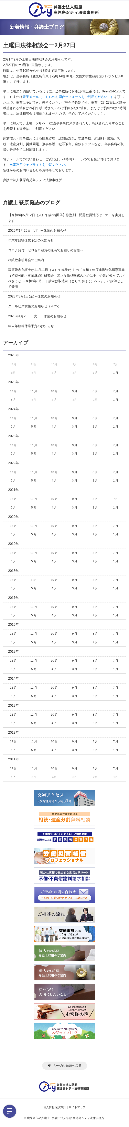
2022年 (13, 463)
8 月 (95, 391)
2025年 (13, 382)
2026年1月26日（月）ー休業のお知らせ (37, 230)
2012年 (13, 732)
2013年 (13, 705)
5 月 (33, 426)
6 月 (13, 399)
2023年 (13, 436)
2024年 (13, 409)
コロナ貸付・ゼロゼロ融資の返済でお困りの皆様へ (45, 250)
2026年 (13, 355)
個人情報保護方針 (54, 1107)
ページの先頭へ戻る (67, 1065)
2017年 (13, 597)
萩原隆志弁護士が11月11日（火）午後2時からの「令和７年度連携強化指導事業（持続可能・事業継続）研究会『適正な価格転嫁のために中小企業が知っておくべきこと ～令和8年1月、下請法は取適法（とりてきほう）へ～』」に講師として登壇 (67, 278)
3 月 (74, 426)
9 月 (74, 391)
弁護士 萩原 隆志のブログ (31, 202)
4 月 (54, 372)
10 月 (54, 391)
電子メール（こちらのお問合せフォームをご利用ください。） (68, 97)
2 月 (95, 372)
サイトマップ (77, 1107)
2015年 (13, 651)
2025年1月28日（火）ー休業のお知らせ (37, 316)
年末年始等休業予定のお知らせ (31, 240)
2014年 (13, 678)
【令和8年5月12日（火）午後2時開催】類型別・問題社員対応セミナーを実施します (66, 217)
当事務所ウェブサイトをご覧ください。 (39, 164)
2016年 (13, 624)
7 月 (115, 391)
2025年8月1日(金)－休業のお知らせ (34, 296)
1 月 (115, 372)
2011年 (13, 759)
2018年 (13, 570)
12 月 (13, 391)
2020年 (13, 517)
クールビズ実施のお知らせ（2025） (34, 306)
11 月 (33, 391)
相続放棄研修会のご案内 (26, 260)
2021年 (13, 490)
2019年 (13, 544)
